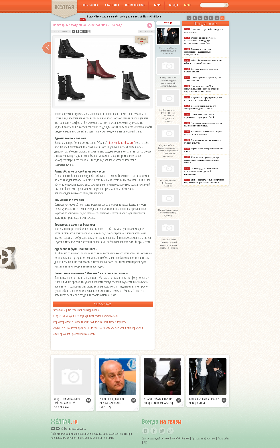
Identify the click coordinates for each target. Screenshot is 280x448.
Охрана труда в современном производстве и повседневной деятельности (201, 171)
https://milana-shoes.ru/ (121, 142)
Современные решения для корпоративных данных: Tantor (200, 107)
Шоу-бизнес (90, 5)
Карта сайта (223, 438)
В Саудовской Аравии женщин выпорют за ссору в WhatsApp (158, 401)
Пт (211, 18)
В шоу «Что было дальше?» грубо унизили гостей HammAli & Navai (124, 16)
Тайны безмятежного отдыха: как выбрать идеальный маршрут (203, 61)
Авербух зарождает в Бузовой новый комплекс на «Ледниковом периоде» (89, 322)
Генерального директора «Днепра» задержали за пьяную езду (111, 403)
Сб (217, 18)
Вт (195, 18)
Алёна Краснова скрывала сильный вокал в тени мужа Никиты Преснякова (168, 243)
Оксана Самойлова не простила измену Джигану (168, 213)
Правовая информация (203, 438)
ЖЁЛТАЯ (64, 7)
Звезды (173, 5)
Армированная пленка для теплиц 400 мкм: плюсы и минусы (203, 124)
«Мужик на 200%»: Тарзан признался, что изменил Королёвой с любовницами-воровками (98, 328)
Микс (187, 5)
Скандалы (112, 5)
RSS (145, 442)
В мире (156, 5)
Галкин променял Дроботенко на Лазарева (74, 334)
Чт (206, 18)
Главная (56, 31)
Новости (66, 31)
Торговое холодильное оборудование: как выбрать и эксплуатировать (198, 52)
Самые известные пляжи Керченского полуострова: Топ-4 (199, 115)
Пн (189, 18)
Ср (200, 18)
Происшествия (135, 5)
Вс (222, 18)
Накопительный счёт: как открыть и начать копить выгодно (203, 133)
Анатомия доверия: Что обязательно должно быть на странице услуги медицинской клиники (201, 89)
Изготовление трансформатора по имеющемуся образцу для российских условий (203, 160)
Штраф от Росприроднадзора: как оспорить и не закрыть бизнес (203, 98)
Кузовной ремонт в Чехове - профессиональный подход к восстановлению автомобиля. (200, 41)
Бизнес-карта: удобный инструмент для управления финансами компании (204, 181)
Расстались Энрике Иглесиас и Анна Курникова (76, 310)
